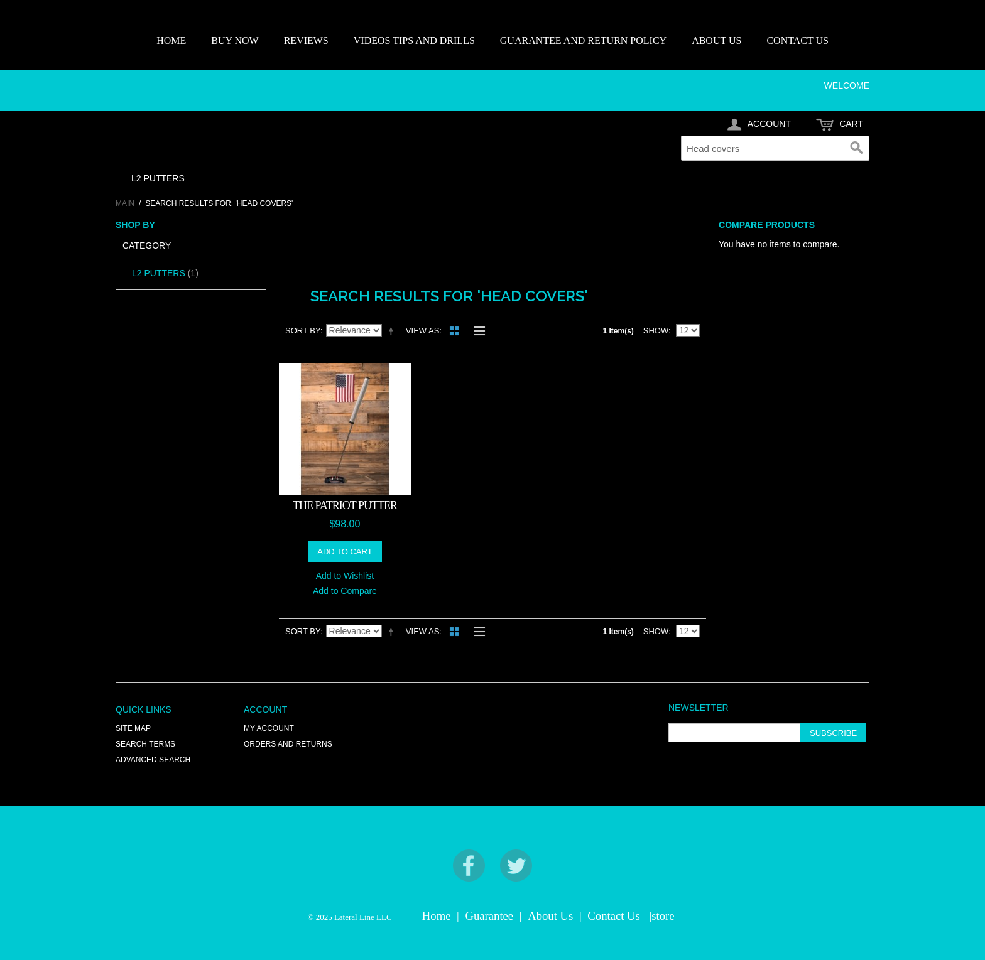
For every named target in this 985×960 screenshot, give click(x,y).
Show (655, 330)
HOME (171, 40)
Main (125, 203)
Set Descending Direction (393, 330)
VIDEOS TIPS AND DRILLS (414, 40)
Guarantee (489, 915)
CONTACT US (797, 40)
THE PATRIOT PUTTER (345, 505)
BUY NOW (234, 40)
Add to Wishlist (345, 576)
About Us (550, 915)
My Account (269, 728)
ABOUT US (716, 40)
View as (422, 330)
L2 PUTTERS (158, 178)
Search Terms (145, 744)
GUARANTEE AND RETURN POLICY (583, 40)
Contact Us (613, 915)
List (476, 330)
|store (661, 915)
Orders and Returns (288, 744)
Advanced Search (153, 759)
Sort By (302, 330)
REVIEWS (306, 40)
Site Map (133, 728)
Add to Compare (345, 591)
